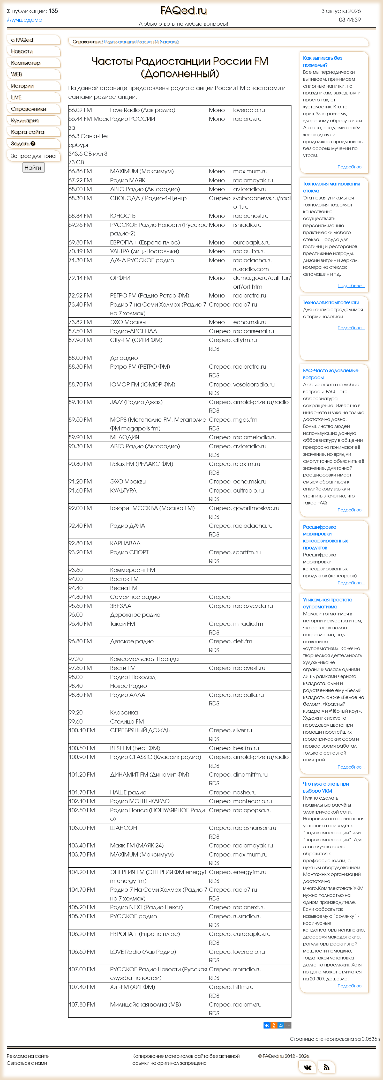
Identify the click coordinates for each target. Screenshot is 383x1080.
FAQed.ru (183, 10)
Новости (22, 51)
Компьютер (25, 62)
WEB (16, 74)
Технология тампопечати (331, 302)
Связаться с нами (27, 1063)
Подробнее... (351, 166)
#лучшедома (24, 19)
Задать (23, 143)
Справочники (28, 109)
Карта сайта (27, 132)
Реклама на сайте (28, 1056)
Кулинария (25, 120)
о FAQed (22, 39)
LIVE (16, 97)
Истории (22, 86)
